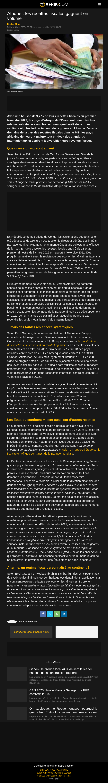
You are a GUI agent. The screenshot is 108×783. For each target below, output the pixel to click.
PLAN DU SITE (62, 770)
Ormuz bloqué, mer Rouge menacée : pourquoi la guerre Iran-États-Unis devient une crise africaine (63, 710)
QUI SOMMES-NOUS (45, 773)
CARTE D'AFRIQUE (47, 770)
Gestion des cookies (63, 776)
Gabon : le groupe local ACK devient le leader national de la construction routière (60, 671)
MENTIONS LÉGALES (62, 773)
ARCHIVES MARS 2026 (46, 776)
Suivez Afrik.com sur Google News (31, 632)
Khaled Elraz (13, 24)
